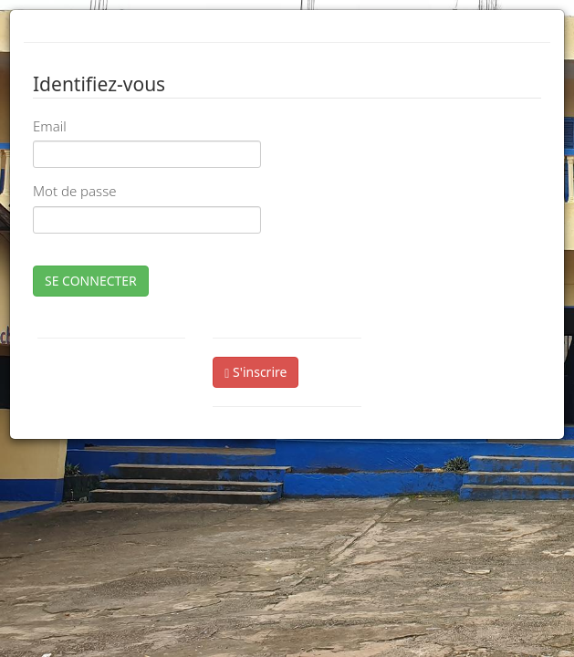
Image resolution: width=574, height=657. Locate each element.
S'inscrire (255, 372)
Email (50, 126)
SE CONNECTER (91, 280)
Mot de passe (74, 191)
